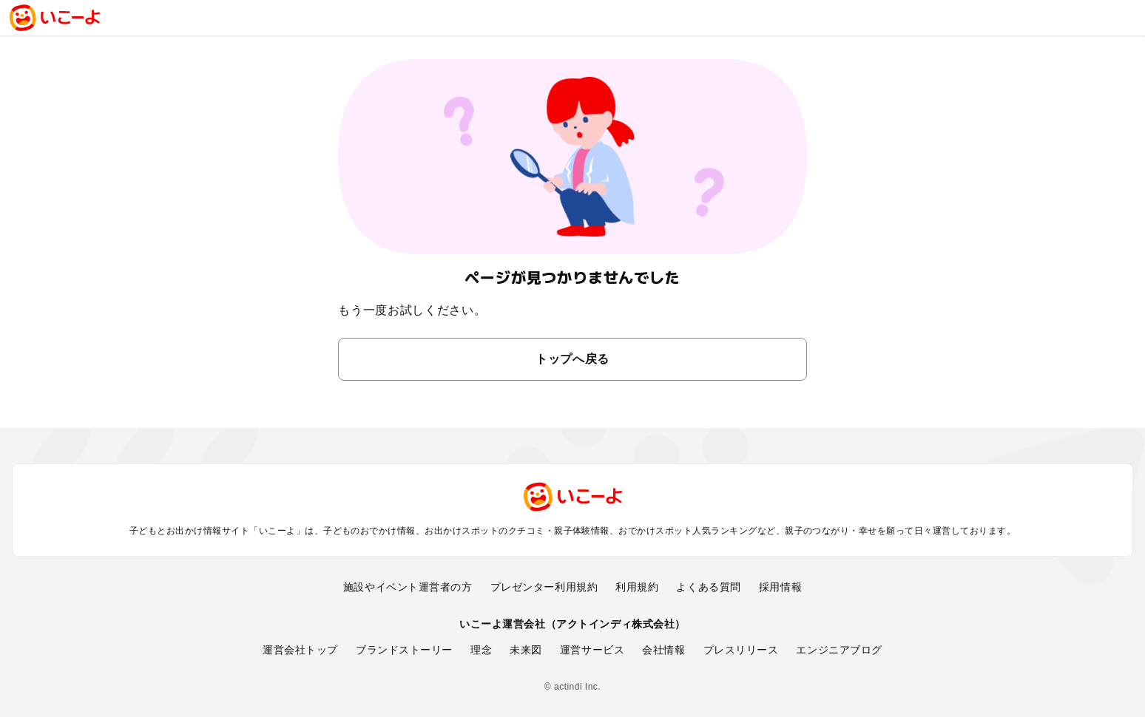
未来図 (526, 650)
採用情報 (780, 587)
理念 (481, 650)
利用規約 (636, 587)
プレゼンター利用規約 (544, 587)
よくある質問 (708, 587)
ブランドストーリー (404, 650)
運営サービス (592, 650)
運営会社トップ (300, 650)
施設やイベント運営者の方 (408, 587)
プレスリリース (741, 650)
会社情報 (663, 650)
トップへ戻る (572, 359)
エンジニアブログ (839, 650)
